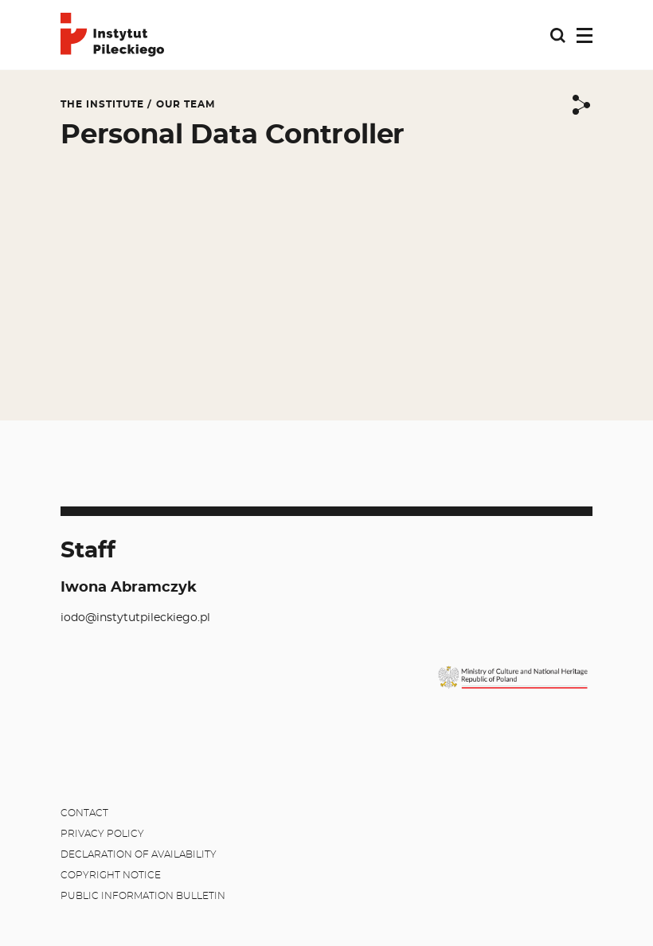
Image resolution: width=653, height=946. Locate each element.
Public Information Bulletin (143, 896)
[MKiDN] (512, 677)
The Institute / (106, 104)
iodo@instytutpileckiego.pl (135, 618)
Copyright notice (111, 875)
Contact (84, 813)
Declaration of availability (139, 854)
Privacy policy (102, 833)
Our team (185, 104)
